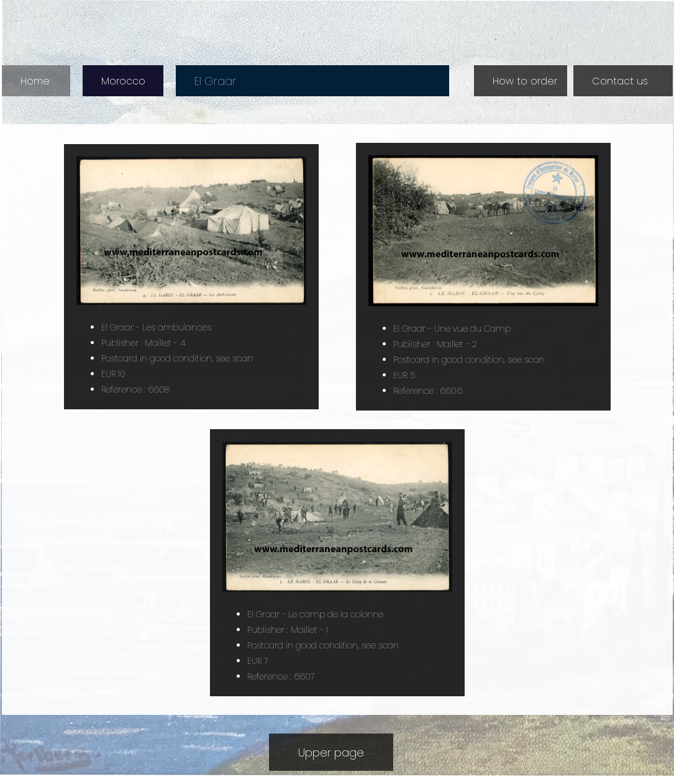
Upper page (331, 752)
